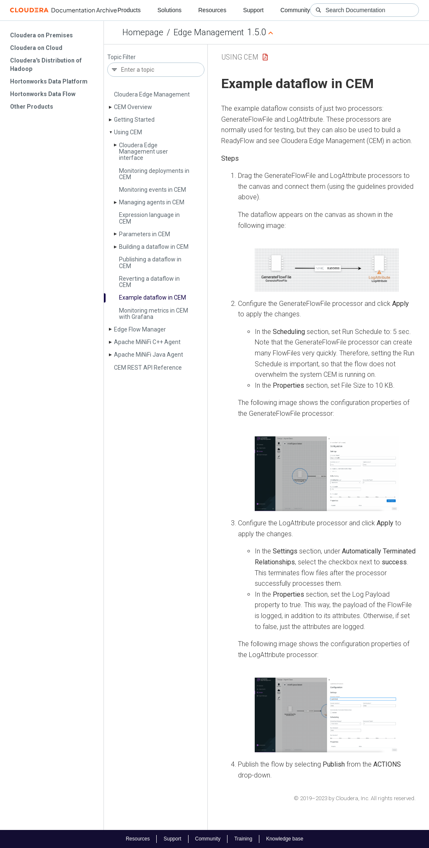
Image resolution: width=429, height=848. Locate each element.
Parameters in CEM (144, 234)
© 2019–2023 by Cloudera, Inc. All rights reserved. (355, 798)
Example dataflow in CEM (152, 297)
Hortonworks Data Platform (49, 81)
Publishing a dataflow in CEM (150, 262)
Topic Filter (121, 57)
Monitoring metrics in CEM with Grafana (153, 313)
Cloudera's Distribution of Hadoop (46, 64)
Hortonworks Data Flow (42, 94)
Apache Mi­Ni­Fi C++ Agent (147, 342)
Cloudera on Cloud (36, 47)
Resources (212, 10)
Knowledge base (284, 839)
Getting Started (134, 119)
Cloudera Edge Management (152, 94)
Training (243, 839)
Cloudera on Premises (41, 35)
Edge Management (208, 32)
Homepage (142, 32)
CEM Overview (133, 107)
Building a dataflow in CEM (154, 246)
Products (128, 10)
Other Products (31, 106)
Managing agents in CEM (151, 202)
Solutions (170, 10)
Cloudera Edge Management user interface (143, 152)
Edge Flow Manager (140, 329)
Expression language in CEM (149, 217)
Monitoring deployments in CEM (154, 173)
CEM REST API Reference (148, 367)
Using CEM (128, 132)
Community (295, 10)
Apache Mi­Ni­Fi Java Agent (148, 354)
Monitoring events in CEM (152, 189)
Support (253, 10)
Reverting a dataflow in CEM (149, 281)
